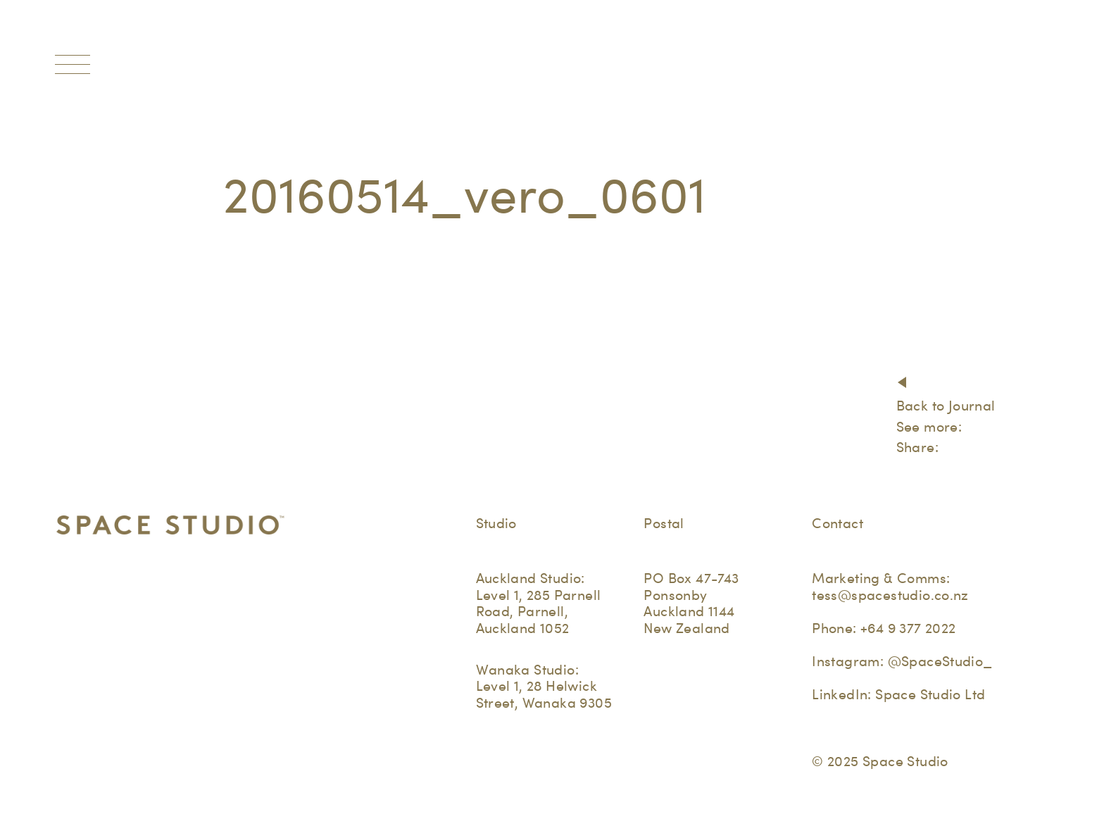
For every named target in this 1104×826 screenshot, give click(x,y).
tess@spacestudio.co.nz (890, 595)
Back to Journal (946, 405)
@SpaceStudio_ (940, 661)
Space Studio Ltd (930, 694)
